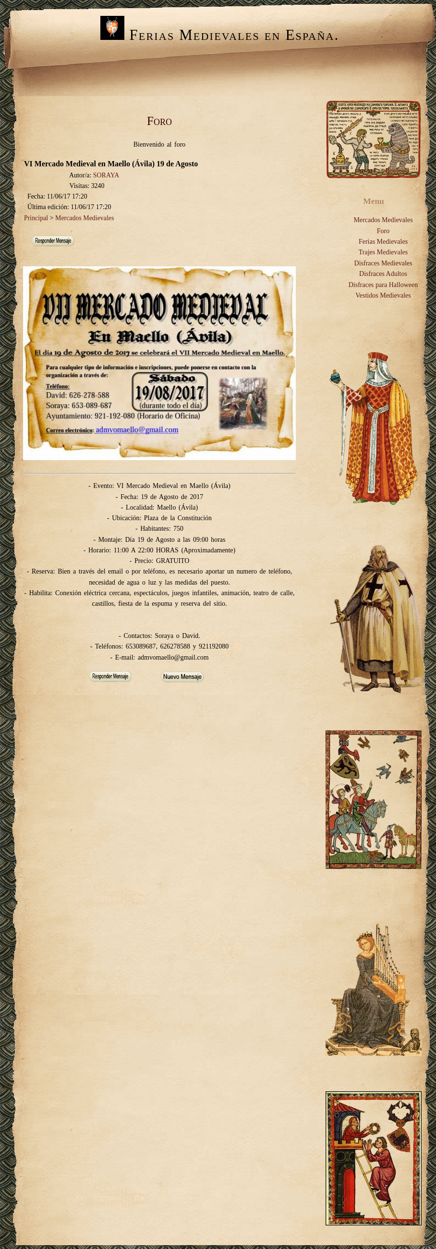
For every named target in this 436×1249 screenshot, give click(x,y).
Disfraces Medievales (383, 263)
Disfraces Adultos (383, 273)
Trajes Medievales (383, 252)
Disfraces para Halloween (383, 284)
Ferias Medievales (383, 241)
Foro (383, 231)
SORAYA (106, 175)
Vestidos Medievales (383, 295)
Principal (36, 218)
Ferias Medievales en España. (219, 35)
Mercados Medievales (84, 218)
